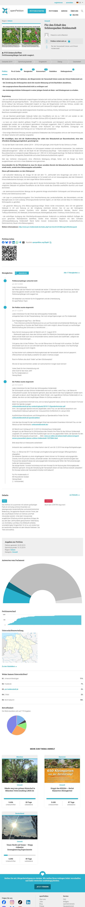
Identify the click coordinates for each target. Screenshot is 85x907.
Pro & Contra (15, 70)
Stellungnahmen (66, 70)
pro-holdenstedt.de (11, 689)
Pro (4, 501)
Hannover (62, 757)
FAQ (64, 899)
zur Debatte (74, 495)
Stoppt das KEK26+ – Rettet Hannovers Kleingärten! (62, 789)
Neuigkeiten (28, 70)
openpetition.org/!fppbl (41, 242)
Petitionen (53, 11)
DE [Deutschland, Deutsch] (78, 3)
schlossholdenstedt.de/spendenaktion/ (26, 418)
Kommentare (41, 70)
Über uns (42, 899)
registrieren (58, 3)
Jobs (41, 902)
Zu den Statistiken (8, 666)
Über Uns (74, 11)
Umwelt (47, 21)
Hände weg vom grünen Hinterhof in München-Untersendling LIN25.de (20, 789)
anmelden (69, 3)
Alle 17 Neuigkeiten (71, 273)
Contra (49, 501)
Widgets (66, 902)
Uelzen (9, 21)
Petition (4, 71)
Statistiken (53, 71)
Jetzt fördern (43, 887)
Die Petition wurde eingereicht (22, 307)
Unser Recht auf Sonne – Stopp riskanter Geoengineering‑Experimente (20, 847)
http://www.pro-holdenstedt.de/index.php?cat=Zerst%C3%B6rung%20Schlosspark (48, 227)
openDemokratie (68, 904)
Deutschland (19, 813)
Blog (41, 904)
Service (64, 11)
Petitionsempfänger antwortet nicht (24, 281)
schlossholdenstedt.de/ (40, 425)
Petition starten (37, 11)
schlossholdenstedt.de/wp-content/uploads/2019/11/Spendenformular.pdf (38, 406)
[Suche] (82, 11)
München (19, 757)
